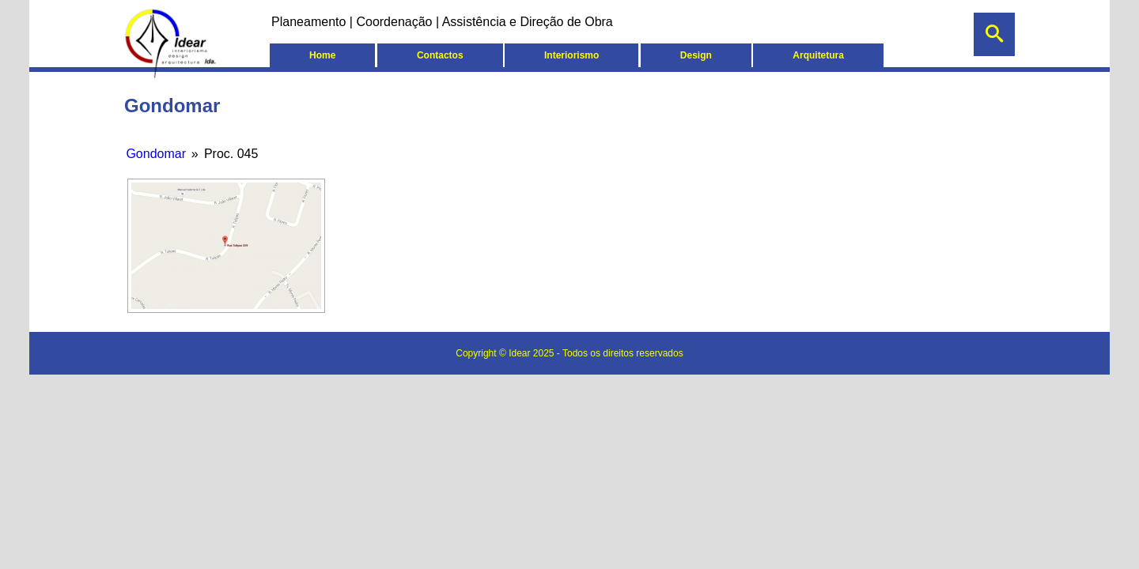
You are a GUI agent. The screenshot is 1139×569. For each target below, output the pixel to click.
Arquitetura (818, 55)
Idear (521, 353)
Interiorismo (571, 55)
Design (696, 55)
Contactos (440, 55)
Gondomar (156, 153)
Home (322, 55)
